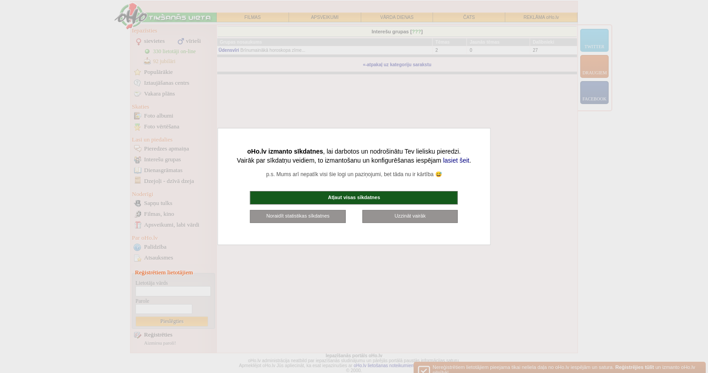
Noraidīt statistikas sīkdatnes (298, 215)
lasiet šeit (456, 160)
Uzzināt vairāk (410, 215)
